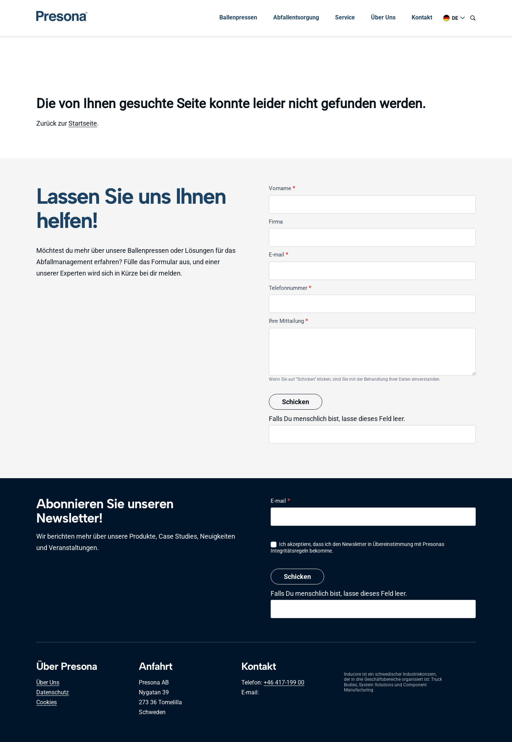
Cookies (46, 702)
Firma (276, 221)
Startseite (82, 123)
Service (345, 17)
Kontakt (422, 17)
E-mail (278, 254)
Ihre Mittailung (288, 321)
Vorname (282, 188)
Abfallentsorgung (296, 17)
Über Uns (383, 17)
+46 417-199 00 (284, 682)
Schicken (295, 402)
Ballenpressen (238, 17)
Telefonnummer (290, 288)
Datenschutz (52, 692)
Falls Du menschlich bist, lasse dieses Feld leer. (337, 418)
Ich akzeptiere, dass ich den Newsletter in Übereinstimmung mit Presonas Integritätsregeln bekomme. (357, 547)
